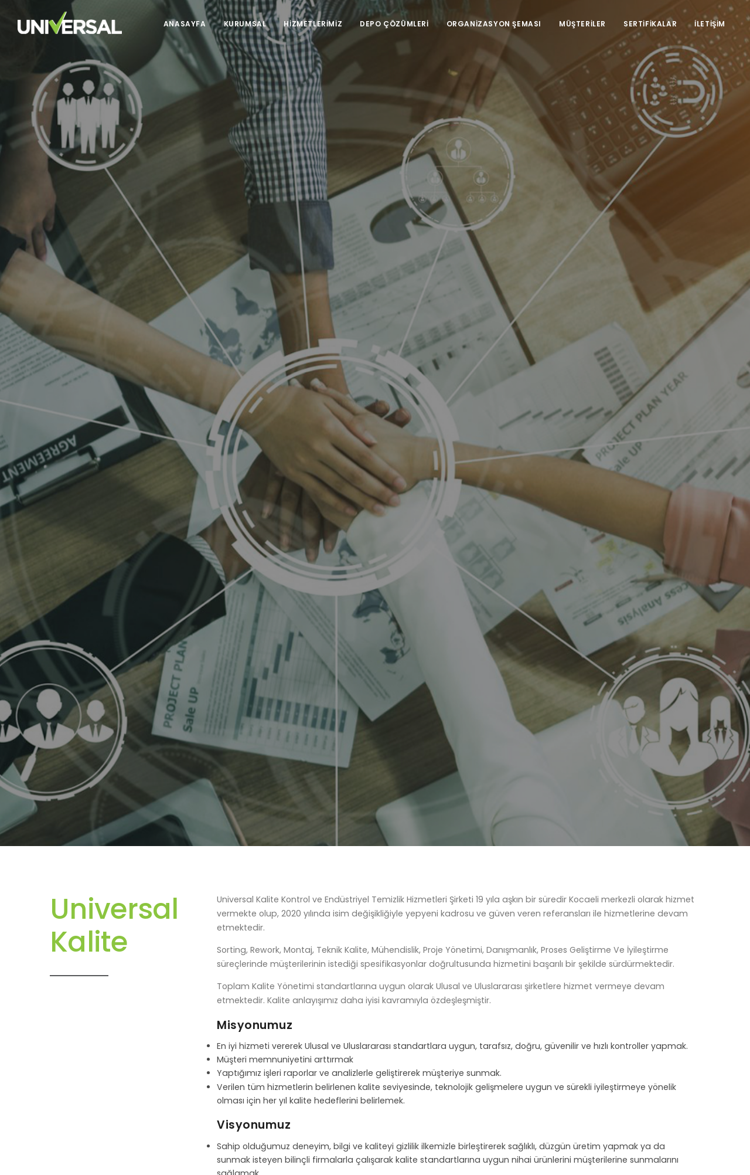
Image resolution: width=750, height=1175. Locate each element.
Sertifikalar (650, 24)
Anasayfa (184, 24)
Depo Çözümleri (394, 24)
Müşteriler (582, 24)
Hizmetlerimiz (313, 24)
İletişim (709, 24)
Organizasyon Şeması (493, 24)
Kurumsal (245, 24)
